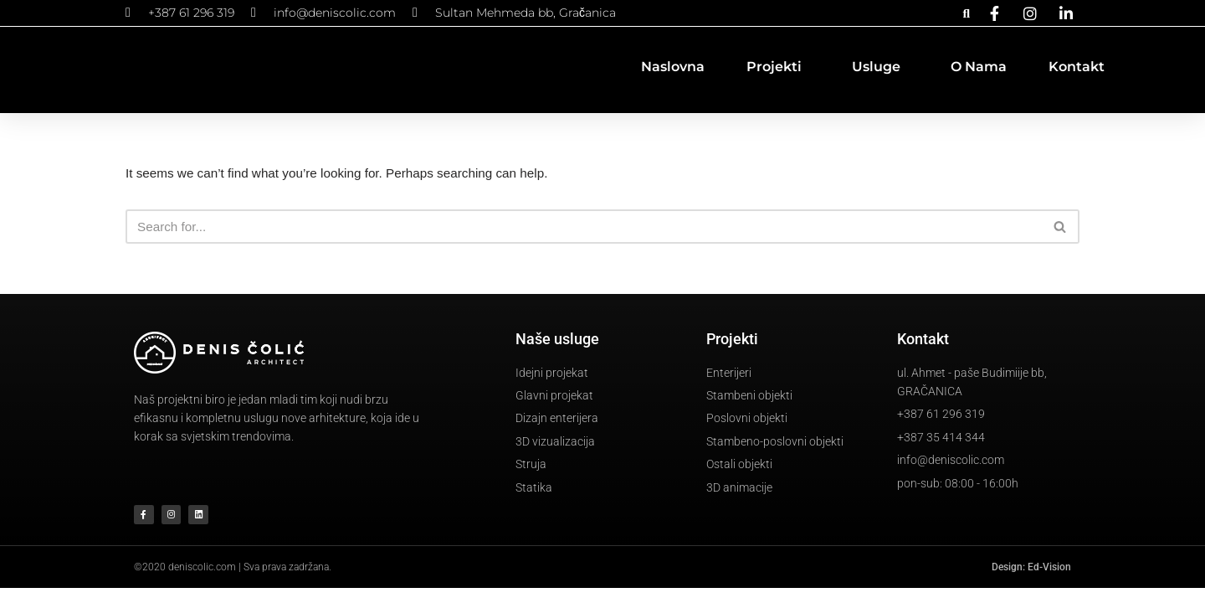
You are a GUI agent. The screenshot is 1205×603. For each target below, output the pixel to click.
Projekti (778, 67)
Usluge (880, 67)
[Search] (584, 227)
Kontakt (1077, 67)
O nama (979, 67)
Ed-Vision (1049, 582)
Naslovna (673, 67)
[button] (966, 13)
